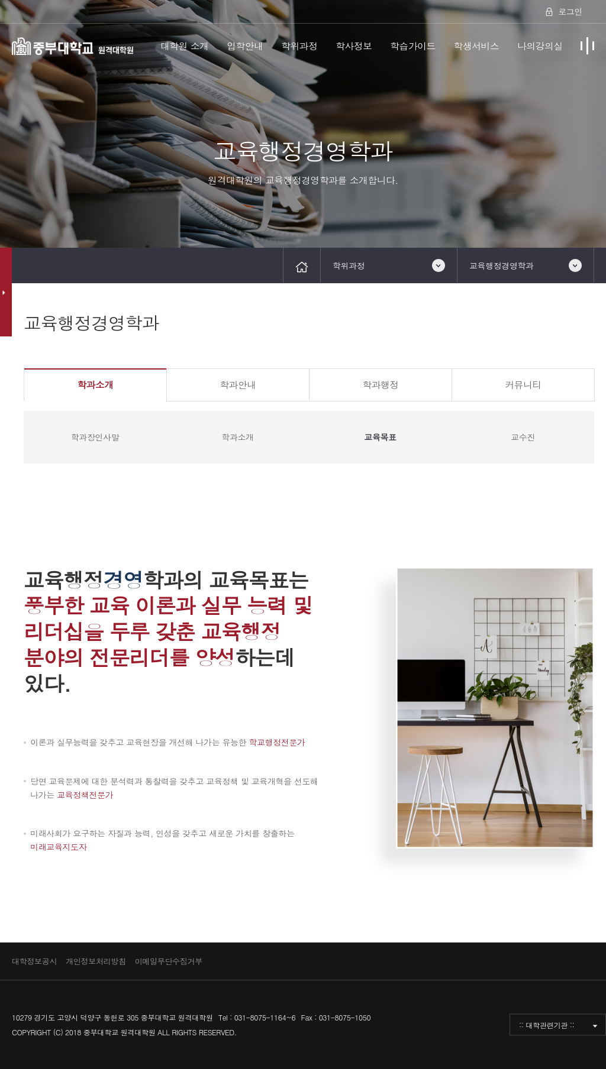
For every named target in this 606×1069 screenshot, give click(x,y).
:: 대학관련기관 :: (546, 1025)
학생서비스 (476, 45)
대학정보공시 (34, 961)
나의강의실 (540, 45)
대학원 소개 (184, 45)
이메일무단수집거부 (168, 961)
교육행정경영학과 (501, 265)
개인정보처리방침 (96, 961)
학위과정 (299, 45)
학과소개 (95, 384)
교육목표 (380, 437)
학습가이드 (413, 45)
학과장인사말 (95, 437)
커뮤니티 (523, 384)
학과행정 (380, 384)
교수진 (523, 437)
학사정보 (354, 45)
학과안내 (238, 384)
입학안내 (245, 45)
